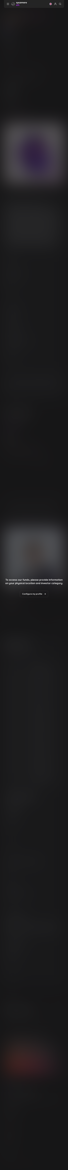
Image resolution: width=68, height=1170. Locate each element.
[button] (50, 4)
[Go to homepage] (19, 4)
